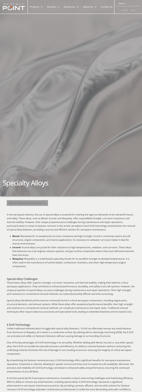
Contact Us (106, 6)
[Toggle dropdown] (42, 7)
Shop (133, 10)
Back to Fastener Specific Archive (27, 203)
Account (124, 10)
